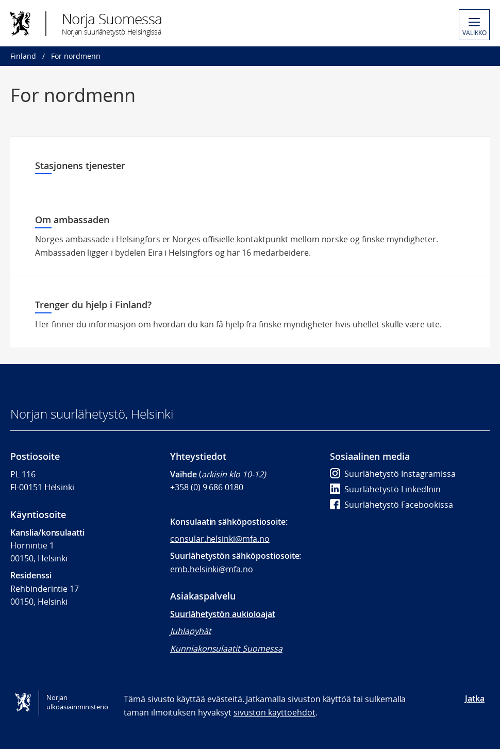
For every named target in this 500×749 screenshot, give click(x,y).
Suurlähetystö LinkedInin (385, 489)
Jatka (475, 698)
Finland (23, 56)
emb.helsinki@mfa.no (211, 569)
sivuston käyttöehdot (274, 712)
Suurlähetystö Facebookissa (391, 504)
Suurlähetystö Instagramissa (393, 473)
